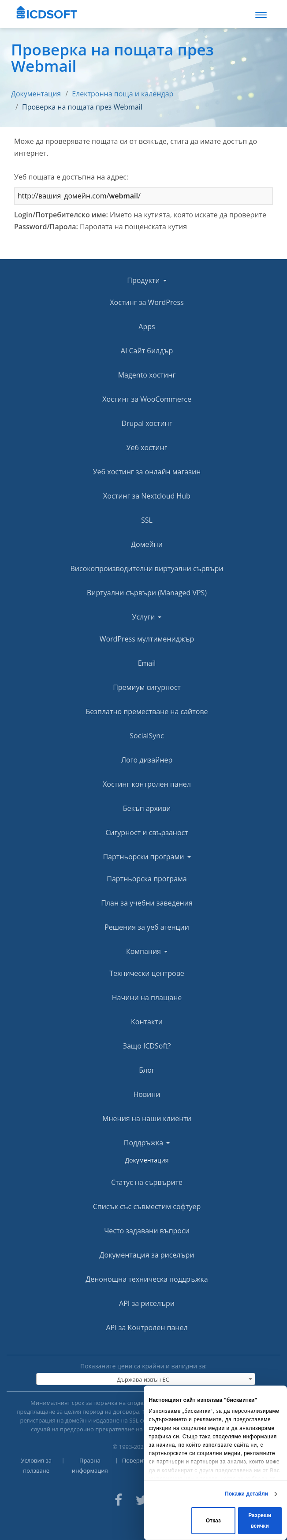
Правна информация (90, 1465)
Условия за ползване (36, 1465)
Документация (36, 94)
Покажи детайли (246, 1494)
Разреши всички (259, 1520)
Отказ (213, 1521)
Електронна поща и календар (122, 94)
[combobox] (145, 1379)
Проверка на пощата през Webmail (82, 107)
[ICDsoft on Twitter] (141, 1499)
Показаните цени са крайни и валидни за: (143, 1366)
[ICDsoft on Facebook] (118, 1499)
